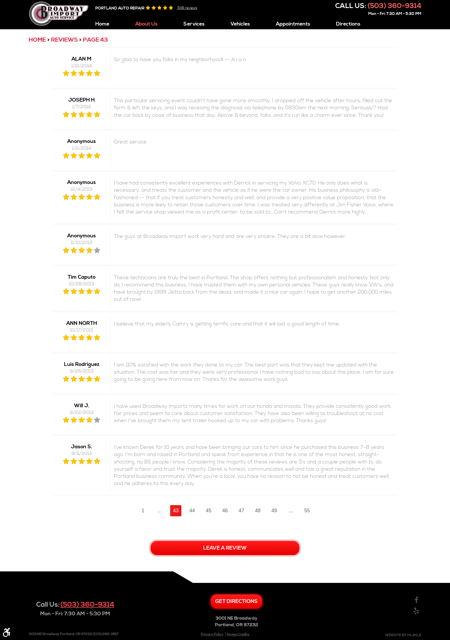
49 (274, 510)
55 (307, 510)
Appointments (293, 24)
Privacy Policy (212, 634)
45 (209, 510)
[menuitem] (102, 23)
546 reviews (187, 8)
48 (258, 510)
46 (225, 510)
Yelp (416, 611)
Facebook (416, 600)
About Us (146, 24)
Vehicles (240, 24)
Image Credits (238, 634)
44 (192, 510)
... (159, 510)
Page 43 (95, 40)
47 (241, 510)
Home (102, 24)
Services (194, 24)
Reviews (64, 40)
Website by (403, 635)
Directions (348, 24)
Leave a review (225, 548)
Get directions (236, 601)
